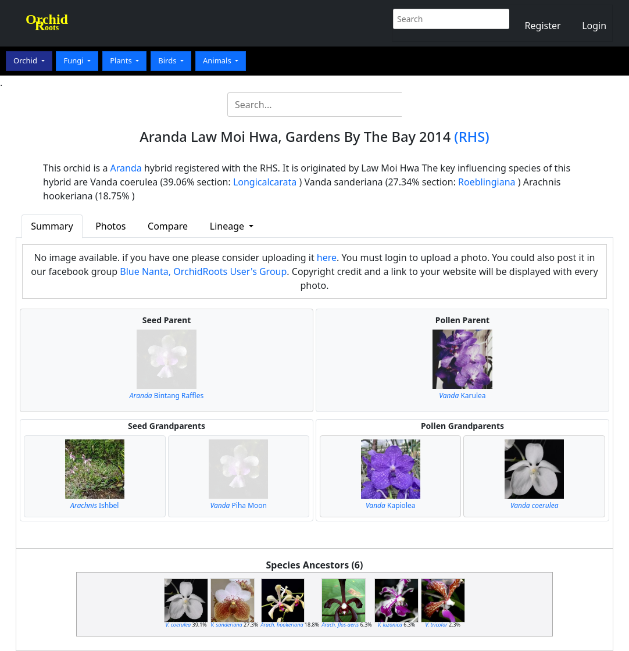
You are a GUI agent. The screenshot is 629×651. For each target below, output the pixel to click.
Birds (168, 60)
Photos (110, 226)
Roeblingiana (486, 182)
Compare (168, 226)
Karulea (462, 395)
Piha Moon (238, 505)
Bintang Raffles (166, 395)
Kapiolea (391, 505)
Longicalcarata (264, 182)
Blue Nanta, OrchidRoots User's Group (203, 271)
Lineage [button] (228, 226)
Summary (52, 226)
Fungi (74, 60)
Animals (218, 60)
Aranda (126, 168)
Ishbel (94, 505)
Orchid (26, 60)
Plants (122, 60)
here (327, 257)
